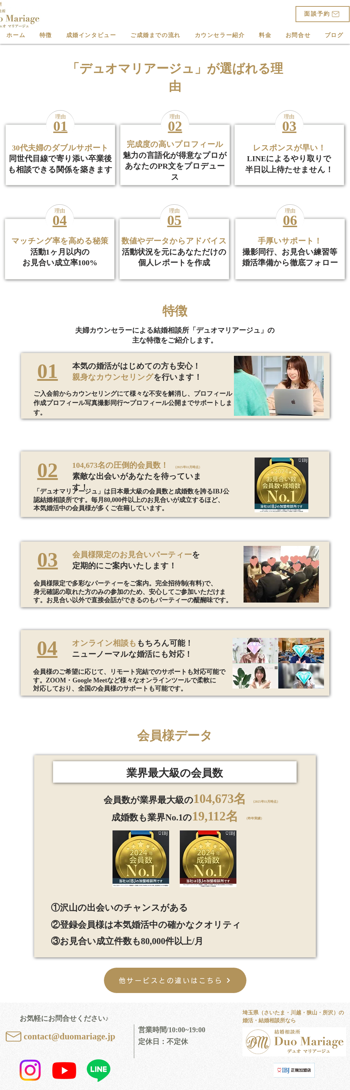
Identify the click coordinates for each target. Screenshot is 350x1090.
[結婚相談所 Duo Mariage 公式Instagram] (30, 1070)
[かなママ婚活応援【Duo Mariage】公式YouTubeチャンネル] (64, 1070)
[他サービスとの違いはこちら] (175, 980)
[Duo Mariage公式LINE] (98, 1070)
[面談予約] (323, 14)
